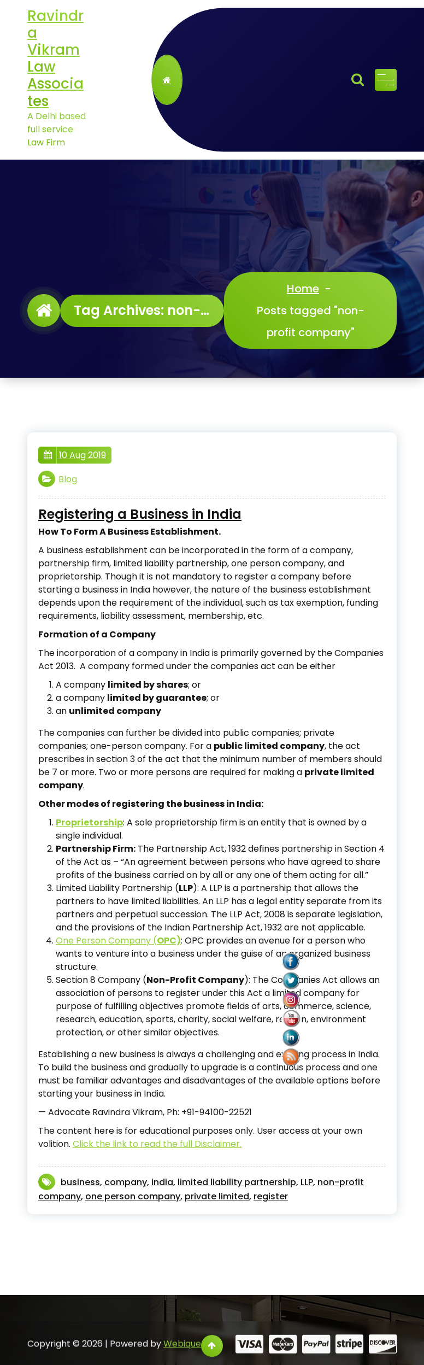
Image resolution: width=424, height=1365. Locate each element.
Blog (67, 479)
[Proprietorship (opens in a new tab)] (89, 822)
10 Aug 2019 (75, 455)
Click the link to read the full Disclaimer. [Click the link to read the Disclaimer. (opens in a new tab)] (157, 1144)
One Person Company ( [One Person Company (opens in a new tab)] (118, 940)
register (271, 1196)
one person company (132, 1196)
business (80, 1182)
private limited (217, 1196)
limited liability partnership (237, 1182)
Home (303, 288)
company (125, 1182)
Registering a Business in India (140, 515)
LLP (307, 1182)
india (162, 1182)
